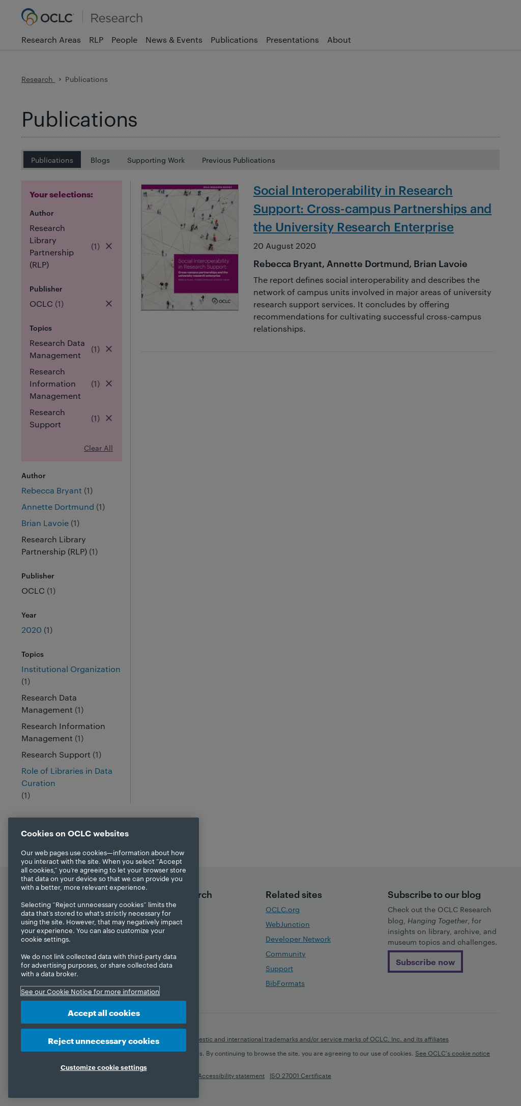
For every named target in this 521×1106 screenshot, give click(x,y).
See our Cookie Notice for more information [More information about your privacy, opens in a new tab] (90, 991)
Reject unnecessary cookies (103, 1040)
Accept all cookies (104, 1012)
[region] (103, 958)
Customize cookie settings (104, 1066)
